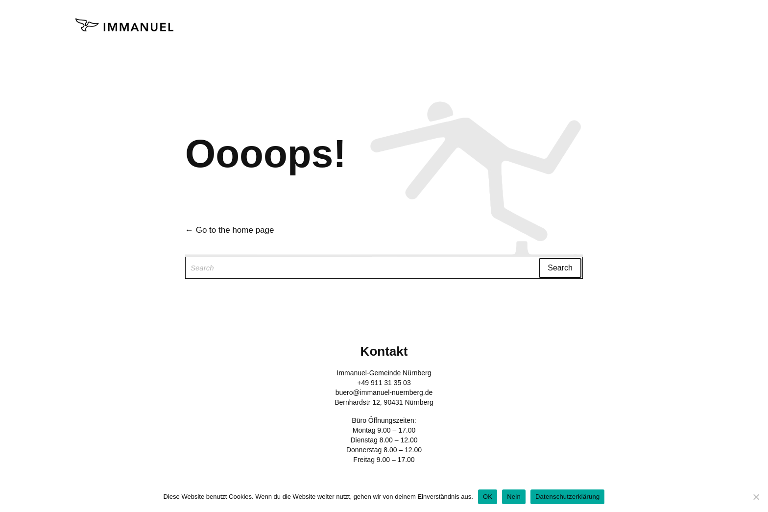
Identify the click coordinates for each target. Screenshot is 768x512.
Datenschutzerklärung (567, 496)
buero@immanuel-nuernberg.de (384, 392)
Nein (514, 496)
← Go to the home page (229, 230)
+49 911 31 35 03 (383, 383)
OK (487, 496)
